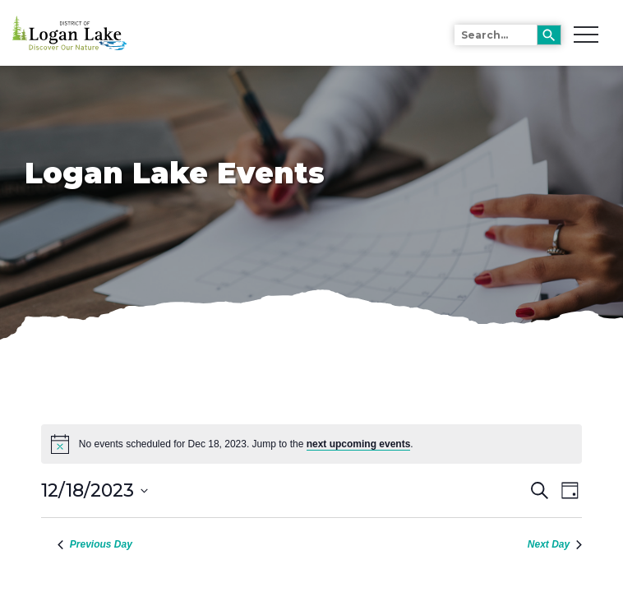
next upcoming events (359, 444)
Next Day (555, 544)
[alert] (311, 444)
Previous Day (95, 544)
